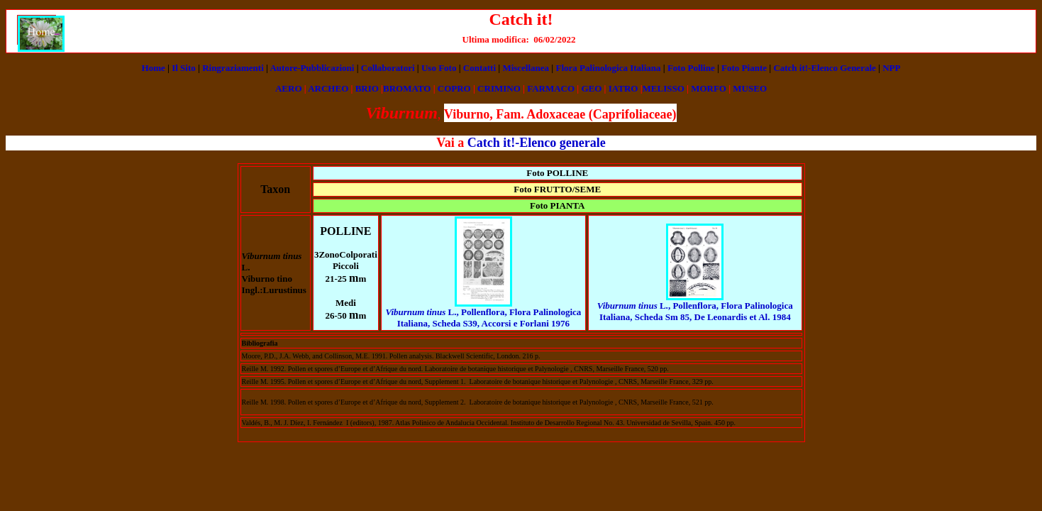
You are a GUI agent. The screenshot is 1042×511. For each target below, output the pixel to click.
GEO (591, 88)
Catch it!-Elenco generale (536, 143)
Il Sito (184, 67)
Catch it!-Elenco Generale (824, 67)
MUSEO (750, 88)
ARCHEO (328, 88)
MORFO (708, 88)
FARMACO (551, 88)
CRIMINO (499, 88)
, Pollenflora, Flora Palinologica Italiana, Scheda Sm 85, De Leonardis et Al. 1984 (695, 311)
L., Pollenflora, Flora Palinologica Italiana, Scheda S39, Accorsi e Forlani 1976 (483, 318)
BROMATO (407, 88)
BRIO (367, 88)
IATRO (623, 88)
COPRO (454, 88)
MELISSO (663, 88)
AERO (288, 88)
